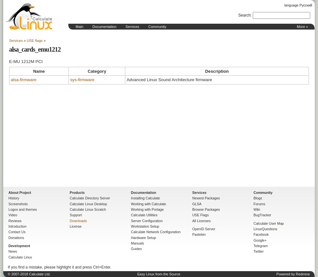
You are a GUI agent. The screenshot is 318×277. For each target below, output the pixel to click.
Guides (136, 249)
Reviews (14, 221)
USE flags (35, 41)
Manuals (137, 243)
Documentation (104, 27)
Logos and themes (22, 209)
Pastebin (198, 234)
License (76, 226)
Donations (16, 238)
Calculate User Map (268, 223)
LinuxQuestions (265, 229)
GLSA (196, 204)
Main (79, 27)
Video (12, 215)
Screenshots (18, 204)
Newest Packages (206, 198)
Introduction (17, 226)
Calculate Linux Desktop (88, 204)
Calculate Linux (20, 257)
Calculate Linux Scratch (88, 209)
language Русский (298, 5)
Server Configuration (147, 221)
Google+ (260, 240)
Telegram (260, 246)
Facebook (261, 234)
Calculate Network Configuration (156, 232)
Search (244, 15)
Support (76, 215)
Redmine (303, 274)
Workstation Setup (145, 226)
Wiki (256, 209)
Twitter (258, 251)
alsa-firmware (23, 79)
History (13, 198)
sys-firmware (82, 79)
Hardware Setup (143, 238)
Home (29, 16)
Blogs (257, 198)
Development (19, 246)
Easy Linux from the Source (158, 274)
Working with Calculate (148, 204)
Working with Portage (147, 209)
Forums (259, 204)
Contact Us (17, 232)
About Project (19, 193)
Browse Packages (206, 209)
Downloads (78, 221)
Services (132, 27)
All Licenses (201, 221)
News (12, 251)
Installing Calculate (145, 198)
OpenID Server (203, 229)
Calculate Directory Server (90, 198)
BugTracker (262, 215)
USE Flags (200, 215)
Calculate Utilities (144, 215)
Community (157, 27)
